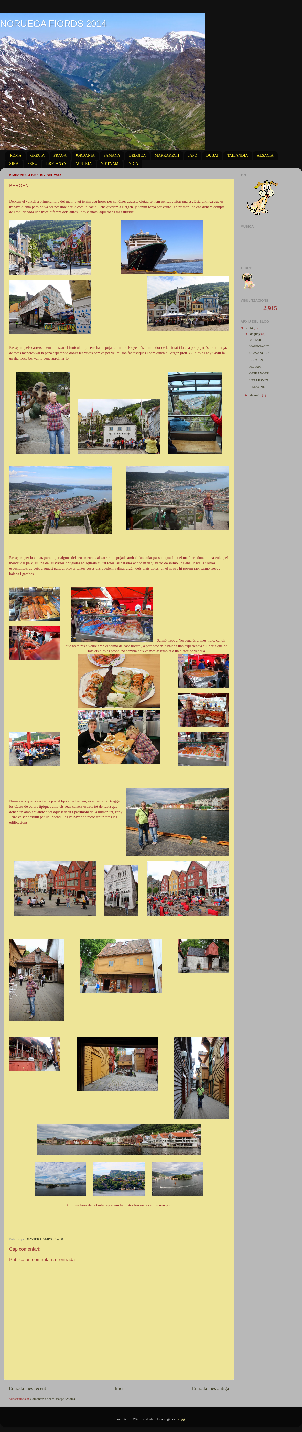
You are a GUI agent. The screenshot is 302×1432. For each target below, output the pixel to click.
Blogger (181, 1419)
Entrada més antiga (210, 1388)
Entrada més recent (27, 1388)
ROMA (15, 155)
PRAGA (60, 155)
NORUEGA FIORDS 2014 (53, 23)
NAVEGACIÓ (259, 346)
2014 (250, 328)
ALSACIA (265, 155)
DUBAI (212, 155)
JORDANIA (85, 155)
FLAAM (255, 367)
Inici (119, 1388)
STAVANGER (259, 353)
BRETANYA (56, 163)
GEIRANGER (259, 373)
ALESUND (257, 387)
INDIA (132, 163)
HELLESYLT (258, 380)
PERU (32, 163)
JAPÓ (192, 155)
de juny (255, 334)
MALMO (256, 340)
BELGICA (137, 155)
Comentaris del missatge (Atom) (52, 1399)
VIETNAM (109, 163)
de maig (256, 395)
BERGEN (256, 360)
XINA (14, 163)
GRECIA (37, 155)
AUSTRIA (83, 163)
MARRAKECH (167, 155)
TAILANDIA (237, 155)
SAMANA (111, 155)
